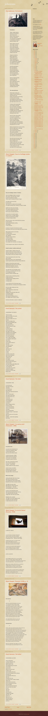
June (35, 66)
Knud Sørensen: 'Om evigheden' (38, 90)
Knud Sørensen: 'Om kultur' (13, 654)
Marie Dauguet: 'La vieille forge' (38, 118)
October (36, 61)
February (36, 130)
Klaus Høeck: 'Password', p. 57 (38, 125)
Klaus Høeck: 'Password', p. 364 (38, 107)
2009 (34, 147)
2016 (34, 138)
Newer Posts (7, 707)
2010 (34, 146)
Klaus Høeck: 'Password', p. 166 (38, 117)
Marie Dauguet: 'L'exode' (37, 95)
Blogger (28, 714)
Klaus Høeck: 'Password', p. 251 (38, 113)
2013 (34, 142)
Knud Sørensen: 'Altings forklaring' (37, 103)
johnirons (10, 4)
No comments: (17, 303)
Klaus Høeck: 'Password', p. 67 (38, 123)
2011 (34, 145)
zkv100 (35, 127)
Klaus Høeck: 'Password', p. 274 (38, 112)
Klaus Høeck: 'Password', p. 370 (38, 106)
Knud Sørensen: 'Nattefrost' (38, 96)
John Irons (40, 43)
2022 (34, 56)
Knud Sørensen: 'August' (37, 101)
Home (18, 707)
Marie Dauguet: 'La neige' (37, 114)
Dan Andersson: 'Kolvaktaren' (14, 11)
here (40, 24)
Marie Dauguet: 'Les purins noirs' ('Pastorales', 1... (38, 77)
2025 (34, 52)
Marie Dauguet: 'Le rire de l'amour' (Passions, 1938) (38, 79)
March (35, 70)
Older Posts (29, 707)
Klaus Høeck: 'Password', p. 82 (38, 122)
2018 (34, 136)
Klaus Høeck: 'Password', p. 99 (38, 121)
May (35, 67)
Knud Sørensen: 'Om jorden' (14, 308)
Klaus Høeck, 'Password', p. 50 (38, 126)
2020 (34, 133)
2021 (34, 57)
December (36, 58)
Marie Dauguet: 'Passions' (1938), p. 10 (17, 581)
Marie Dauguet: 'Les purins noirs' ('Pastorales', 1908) (15, 424)
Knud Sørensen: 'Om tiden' (13, 379)
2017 (34, 137)
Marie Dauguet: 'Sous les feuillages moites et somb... (38, 73)
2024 (34, 53)
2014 (34, 141)
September (36, 62)
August (36, 63)
